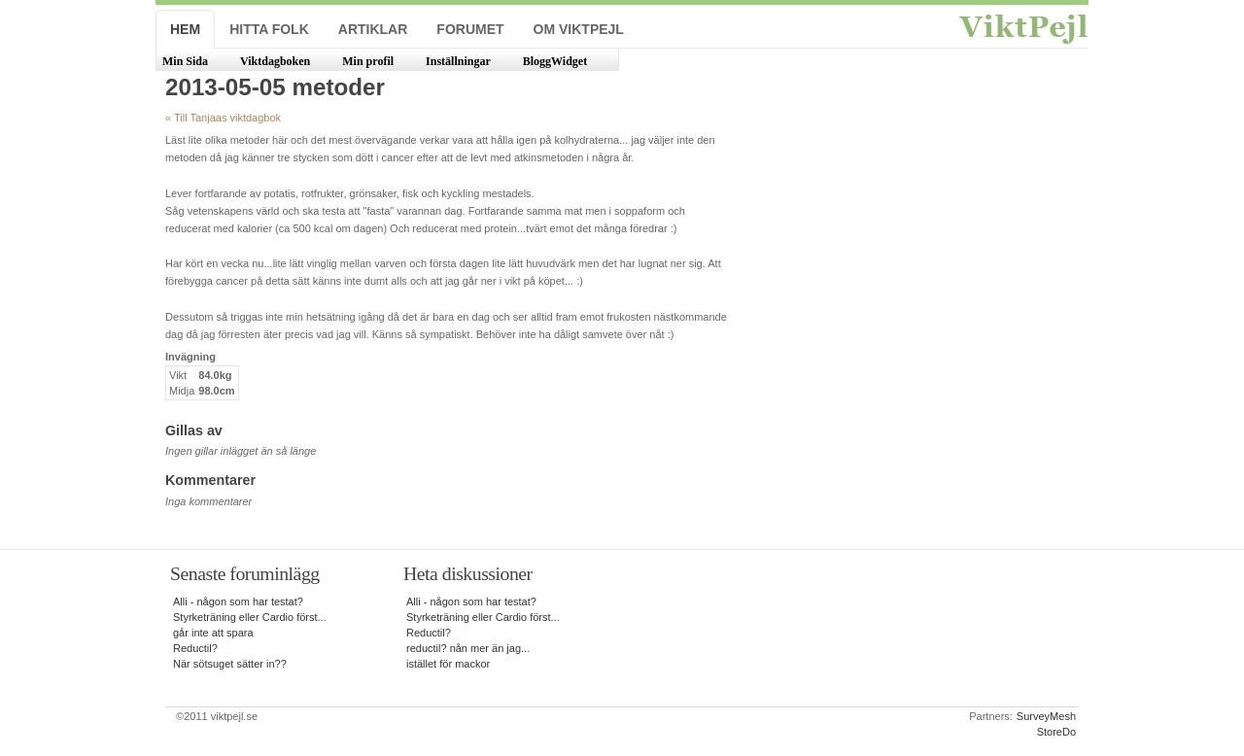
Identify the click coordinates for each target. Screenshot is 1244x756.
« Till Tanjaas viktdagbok (223, 117)
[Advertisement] (911, 245)
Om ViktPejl (579, 29)
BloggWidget (555, 61)
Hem (185, 29)
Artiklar (373, 29)
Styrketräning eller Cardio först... (250, 617)
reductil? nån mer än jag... (468, 648)
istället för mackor (448, 664)
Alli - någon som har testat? (238, 601)
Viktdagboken (275, 61)
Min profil (368, 61)
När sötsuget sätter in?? (230, 664)
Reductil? (195, 648)
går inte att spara (213, 632)
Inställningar (458, 61)
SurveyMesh (1046, 716)
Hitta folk (269, 29)
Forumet (469, 29)
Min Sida (185, 61)
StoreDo (1056, 732)
